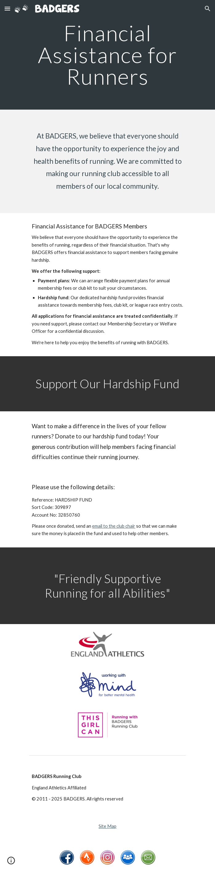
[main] (107, 55)
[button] (7, 8)
